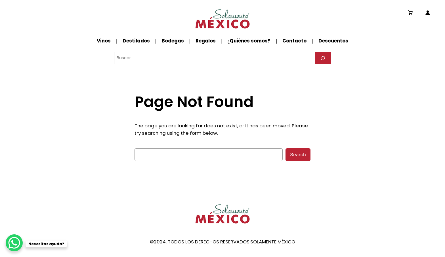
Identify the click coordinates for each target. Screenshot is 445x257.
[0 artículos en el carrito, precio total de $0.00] (410, 13)
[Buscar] (323, 58)
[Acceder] (428, 13)
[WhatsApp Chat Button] (14, 242)
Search (298, 154)
